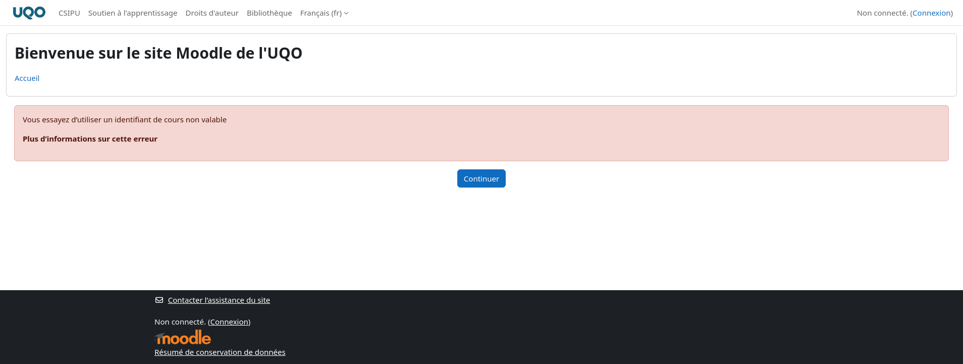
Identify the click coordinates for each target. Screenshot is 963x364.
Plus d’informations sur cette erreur (90, 138)
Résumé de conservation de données (220, 352)
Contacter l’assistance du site (212, 300)
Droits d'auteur (212, 13)
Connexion (931, 13)
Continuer (481, 178)
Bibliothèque (269, 13)
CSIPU (69, 13)
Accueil (27, 78)
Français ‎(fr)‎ (321, 13)
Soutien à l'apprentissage (133, 13)
